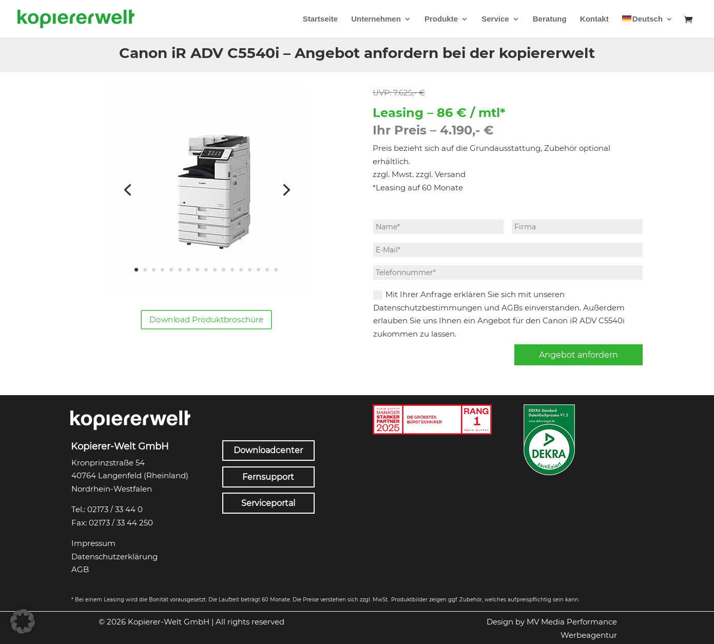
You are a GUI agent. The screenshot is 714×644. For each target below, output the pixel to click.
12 (232, 269)
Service (495, 19)
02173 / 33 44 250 (121, 523)
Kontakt (594, 19)
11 (223, 269)
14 (250, 269)
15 (258, 269)
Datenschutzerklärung (114, 556)
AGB (80, 569)
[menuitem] (647, 26)
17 (276, 269)
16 (267, 269)
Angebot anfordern (578, 355)
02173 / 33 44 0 (115, 509)
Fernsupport (268, 477)
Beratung (550, 19)
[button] (22, 621)
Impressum (93, 543)
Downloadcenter (268, 450)
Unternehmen (376, 19)
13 (241, 269)
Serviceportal (268, 503)
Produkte (441, 19)
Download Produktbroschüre (206, 319)
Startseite (320, 19)
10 (215, 269)
